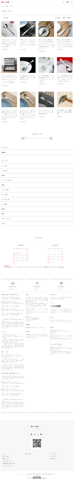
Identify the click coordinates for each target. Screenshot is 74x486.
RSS (26, 459)
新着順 (68, 17)
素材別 (7, 6)
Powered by (37, 482)
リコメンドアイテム (7, 223)
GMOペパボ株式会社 (42, 479)
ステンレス (13, 6)
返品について (4, 464)
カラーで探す (5, 197)
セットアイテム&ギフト (8, 182)
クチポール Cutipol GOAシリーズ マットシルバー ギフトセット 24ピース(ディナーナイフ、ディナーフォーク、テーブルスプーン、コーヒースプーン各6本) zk (9, 79)
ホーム (2, 6)
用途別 (3, 176)
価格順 (63, 17)
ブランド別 (4, 166)
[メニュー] (72, 2)
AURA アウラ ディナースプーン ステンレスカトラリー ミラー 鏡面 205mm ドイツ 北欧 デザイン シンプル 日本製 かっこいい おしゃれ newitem (8, 43)
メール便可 (4, 208)
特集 (2, 218)
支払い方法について (6, 466)
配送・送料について (6, 461)
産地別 (3, 213)
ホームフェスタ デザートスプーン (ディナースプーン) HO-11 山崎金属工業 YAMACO (46, 111)
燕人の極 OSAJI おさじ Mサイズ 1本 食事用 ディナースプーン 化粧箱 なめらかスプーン (27, 77)
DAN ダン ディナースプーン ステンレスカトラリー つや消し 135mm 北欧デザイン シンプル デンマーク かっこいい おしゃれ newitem (27, 43)
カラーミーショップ (23, 479)
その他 (3, 228)
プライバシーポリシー (6, 471)
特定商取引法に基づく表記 (7, 468)
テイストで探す (5, 192)
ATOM (29, 459)
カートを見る (52, 461)
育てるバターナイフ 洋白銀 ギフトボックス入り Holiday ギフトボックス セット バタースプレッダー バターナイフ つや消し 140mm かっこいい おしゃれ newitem (65, 43)
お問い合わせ (52, 464)
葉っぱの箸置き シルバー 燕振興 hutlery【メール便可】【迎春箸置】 (64, 111)
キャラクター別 (6, 202)
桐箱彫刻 (4, 152)
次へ (51, 138)
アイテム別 (4, 171)
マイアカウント (52, 459)
